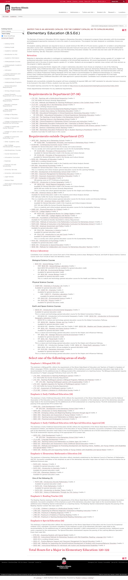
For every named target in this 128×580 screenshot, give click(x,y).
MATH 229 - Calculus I (41, 464)
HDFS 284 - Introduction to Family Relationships (50, 411)
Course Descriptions (11, 154)
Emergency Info (92, 562)
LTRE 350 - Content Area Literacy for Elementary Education (52, 111)
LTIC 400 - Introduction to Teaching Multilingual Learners (53, 376)
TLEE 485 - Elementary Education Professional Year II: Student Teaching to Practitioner (61, 130)
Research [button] (112, 12)
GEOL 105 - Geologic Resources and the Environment (59, 335)
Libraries (81, 1)
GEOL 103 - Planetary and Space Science (55, 328)
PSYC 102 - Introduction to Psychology (45, 241)
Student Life (101, 12)
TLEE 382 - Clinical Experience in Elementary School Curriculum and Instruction (59, 121)
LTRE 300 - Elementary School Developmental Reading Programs (54, 109)
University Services (11, 169)
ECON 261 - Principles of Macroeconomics (51, 155)
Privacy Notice (42, 574)
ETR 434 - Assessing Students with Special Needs (50, 535)
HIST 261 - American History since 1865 (50, 201)
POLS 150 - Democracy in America (49, 230)
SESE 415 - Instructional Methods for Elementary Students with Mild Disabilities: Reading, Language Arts (69, 537)
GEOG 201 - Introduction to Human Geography (47, 182)
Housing (100, 562)
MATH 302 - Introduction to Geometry (46, 468)
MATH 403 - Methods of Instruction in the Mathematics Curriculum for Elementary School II (63, 224)
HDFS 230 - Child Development (44, 406)
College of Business (11, 114)
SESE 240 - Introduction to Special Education (47, 245)
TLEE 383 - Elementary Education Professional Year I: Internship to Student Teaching (61, 123)
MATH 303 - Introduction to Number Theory (50, 490)
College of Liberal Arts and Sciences (12, 132)
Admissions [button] (75, 12)
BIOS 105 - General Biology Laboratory (55, 266)
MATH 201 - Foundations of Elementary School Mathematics (52, 218)
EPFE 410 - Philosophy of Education (44, 159)
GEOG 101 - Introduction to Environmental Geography (53, 310)
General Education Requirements (10, 86)
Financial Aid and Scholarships (9, 165)
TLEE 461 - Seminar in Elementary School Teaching (49, 127)
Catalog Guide (9, 47)
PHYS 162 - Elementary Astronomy (53, 349)
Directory (75, 1)
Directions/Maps (12, 562)
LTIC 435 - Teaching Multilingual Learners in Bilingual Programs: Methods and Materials (63, 380)
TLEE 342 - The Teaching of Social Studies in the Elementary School (55, 117)
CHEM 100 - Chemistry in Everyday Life (48, 286)
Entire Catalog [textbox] (6, 31)
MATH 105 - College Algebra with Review (55, 215)
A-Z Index (63, 1)
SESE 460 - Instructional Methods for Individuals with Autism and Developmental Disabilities (65, 545)
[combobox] (109, 26)
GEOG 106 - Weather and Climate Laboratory (94, 326)
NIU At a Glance (22, 562)
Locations (122, 12)
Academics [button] (63, 12)
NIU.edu (7, 1)
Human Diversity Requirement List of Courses (12, 95)
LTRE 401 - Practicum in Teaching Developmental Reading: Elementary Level (59, 517)
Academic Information (12, 58)
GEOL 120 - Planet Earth (49, 339)
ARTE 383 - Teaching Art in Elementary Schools (48, 140)
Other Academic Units (12, 141)
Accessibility (106, 562)
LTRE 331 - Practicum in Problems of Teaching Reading (52, 515)
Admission (8, 70)
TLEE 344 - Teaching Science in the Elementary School (50, 119)
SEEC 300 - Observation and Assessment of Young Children (54, 415)
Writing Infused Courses (12, 91)
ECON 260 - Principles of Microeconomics (51, 151)
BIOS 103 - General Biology (44, 264)
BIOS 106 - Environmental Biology (52, 270)
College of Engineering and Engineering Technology (13, 122)
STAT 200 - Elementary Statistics (44, 472)
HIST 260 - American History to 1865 (44, 192)
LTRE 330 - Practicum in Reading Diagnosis (48, 513)
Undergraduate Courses (12, 61)
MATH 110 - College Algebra (41, 211)
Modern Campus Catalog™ (85, 578)
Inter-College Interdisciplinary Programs (11, 146)
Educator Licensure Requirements (10, 105)
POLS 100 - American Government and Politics (47, 226)
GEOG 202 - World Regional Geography (51, 184)
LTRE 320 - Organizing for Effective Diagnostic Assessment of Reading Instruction (62, 510)
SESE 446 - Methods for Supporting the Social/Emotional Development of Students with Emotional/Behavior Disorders (74, 543)
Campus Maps (9, 180)
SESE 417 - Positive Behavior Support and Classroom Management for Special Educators (64, 541)
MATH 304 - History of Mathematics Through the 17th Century (56, 492)
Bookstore (4, 562)
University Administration (13, 173)
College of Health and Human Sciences (11, 127)
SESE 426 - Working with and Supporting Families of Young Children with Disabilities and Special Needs (69, 450)
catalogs (39, 578)
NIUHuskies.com (123, 562)
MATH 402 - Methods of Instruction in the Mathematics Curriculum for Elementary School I (63, 222)
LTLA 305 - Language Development (45, 439)
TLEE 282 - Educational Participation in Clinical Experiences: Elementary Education (60, 113)
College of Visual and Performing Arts (11, 137)
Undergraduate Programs (13, 82)
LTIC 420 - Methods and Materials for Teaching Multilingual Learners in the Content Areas (62, 102)
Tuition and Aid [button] (88, 12)
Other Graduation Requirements (9, 110)
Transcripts (31, 562)
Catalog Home (9, 43)
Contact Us (38, 562)
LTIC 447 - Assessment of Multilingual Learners (49, 388)
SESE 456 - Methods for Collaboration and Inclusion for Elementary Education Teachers (62, 247)
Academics (13, 16)
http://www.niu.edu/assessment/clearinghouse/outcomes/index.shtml (94, 86)
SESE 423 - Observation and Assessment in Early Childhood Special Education (60, 443)
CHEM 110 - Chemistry (48, 290)
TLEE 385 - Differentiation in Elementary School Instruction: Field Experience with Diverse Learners (65, 125)
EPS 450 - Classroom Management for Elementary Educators (52, 174)
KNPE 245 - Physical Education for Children (46, 209)
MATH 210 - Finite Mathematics (46, 486)
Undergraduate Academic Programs (12, 65)
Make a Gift (87, 1)
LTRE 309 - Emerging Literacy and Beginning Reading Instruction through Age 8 (61, 413)
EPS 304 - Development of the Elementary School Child (50, 172)
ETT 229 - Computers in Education (43, 178)
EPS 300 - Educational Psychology (43, 165)
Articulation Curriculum (12, 157)
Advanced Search (7, 38)
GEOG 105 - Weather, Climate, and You (54, 322)
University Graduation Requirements (11, 100)
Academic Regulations (12, 78)
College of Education (11, 118)
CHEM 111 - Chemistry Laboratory (55, 294)
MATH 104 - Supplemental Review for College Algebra (56, 213)
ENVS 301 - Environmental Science (53, 298)
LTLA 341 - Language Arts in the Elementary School (49, 105)
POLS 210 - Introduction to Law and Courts (52, 234)
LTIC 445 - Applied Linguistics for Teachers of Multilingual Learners (56, 384)
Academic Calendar (11, 51)
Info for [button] (94, 1)
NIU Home (6, 16)
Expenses (8, 161)
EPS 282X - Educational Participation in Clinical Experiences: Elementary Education (65, 115)
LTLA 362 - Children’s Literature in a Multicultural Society (53, 390)
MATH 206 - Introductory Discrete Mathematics (51, 482)
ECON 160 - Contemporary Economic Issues (46, 145)
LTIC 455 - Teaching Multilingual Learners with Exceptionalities (61, 382)
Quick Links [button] (102, 1)
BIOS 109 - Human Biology (50, 274)
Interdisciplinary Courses (13, 150)
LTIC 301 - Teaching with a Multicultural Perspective (49, 98)
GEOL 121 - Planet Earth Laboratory (87, 345)
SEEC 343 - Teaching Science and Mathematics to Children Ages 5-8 (57, 417)
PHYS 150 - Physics (47, 300)
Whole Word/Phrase (9, 36)
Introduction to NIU (11, 54)
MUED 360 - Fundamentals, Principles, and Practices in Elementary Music (62, 142)
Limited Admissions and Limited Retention (11, 74)
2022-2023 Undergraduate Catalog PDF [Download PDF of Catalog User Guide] (12, 184)
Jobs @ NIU (114, 562)
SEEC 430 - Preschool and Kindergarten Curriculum (51, 419)
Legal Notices (9, 176)
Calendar (69, 1)
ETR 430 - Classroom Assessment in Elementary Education (52, 176)
